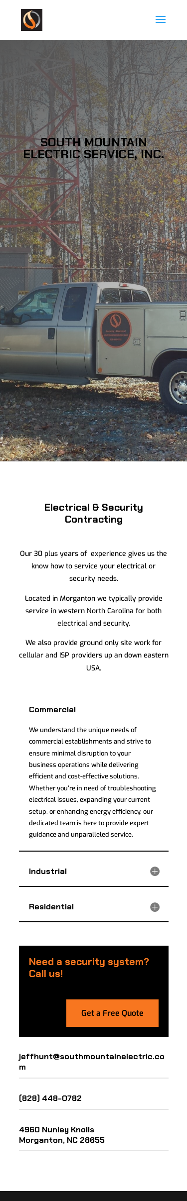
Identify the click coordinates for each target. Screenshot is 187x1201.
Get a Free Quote (112, 1013)
